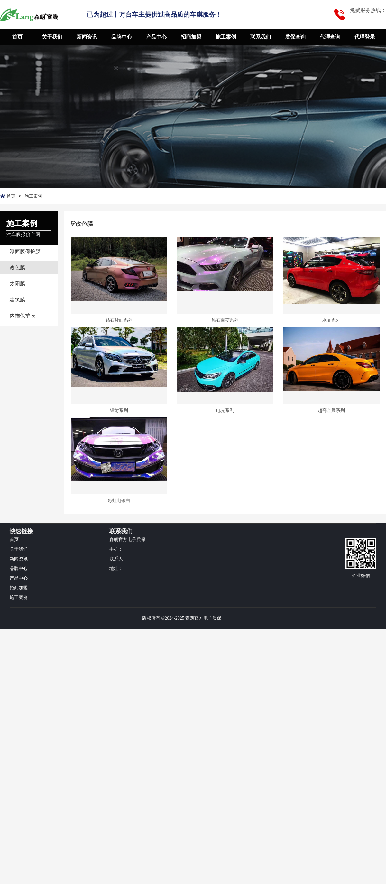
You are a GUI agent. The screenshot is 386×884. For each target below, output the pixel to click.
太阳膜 (17, 283)
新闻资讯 (87, 37)
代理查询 (330, 37)
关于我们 (52, 37)
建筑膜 (17, 299)
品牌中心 (121, 37)
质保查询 (295, 37)
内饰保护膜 (22, 315)
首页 (17, 37)
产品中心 (156, 37)
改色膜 (17, 267)
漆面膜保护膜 (25, 251)
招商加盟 (191, 37)
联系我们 (260, 37)
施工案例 (226, 37)
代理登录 (364, 37)
